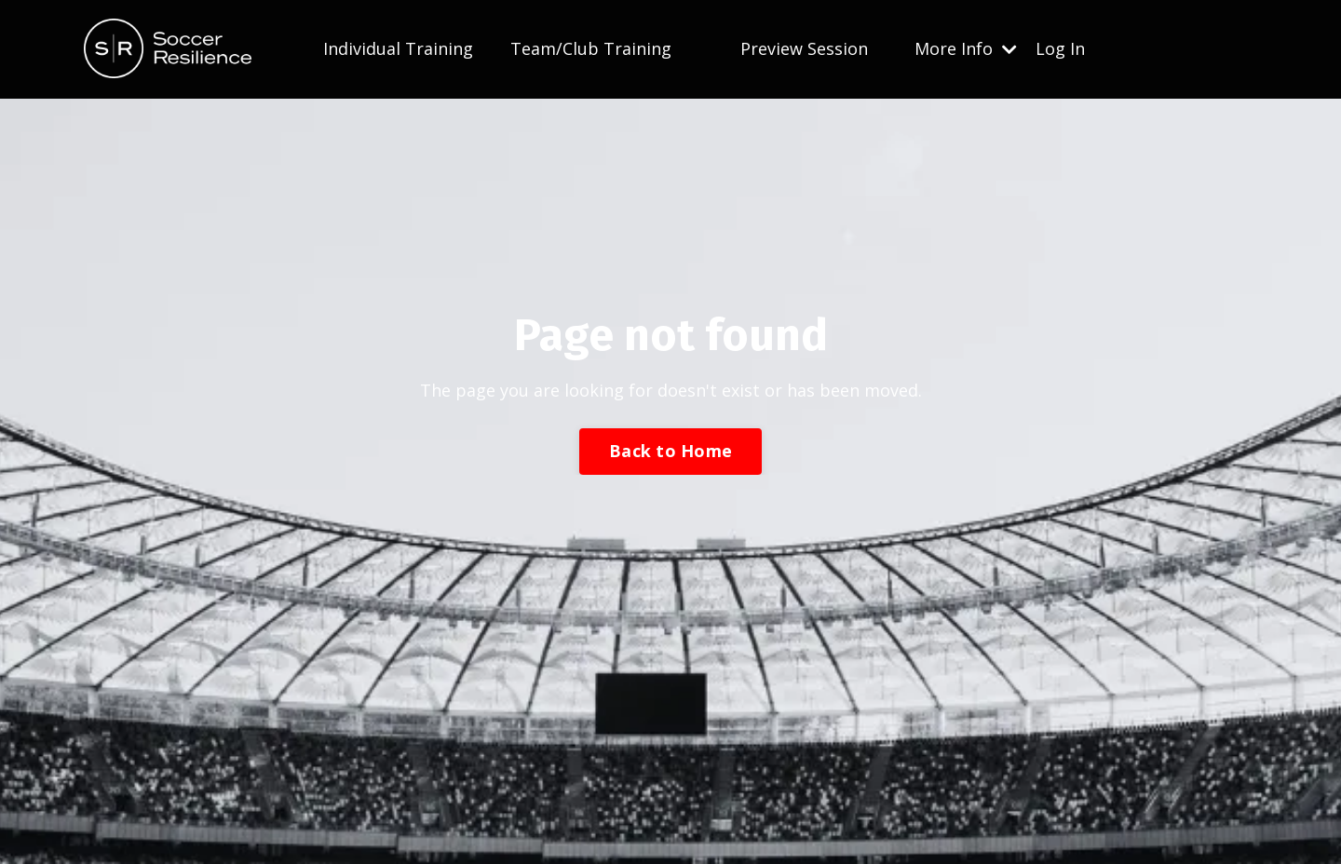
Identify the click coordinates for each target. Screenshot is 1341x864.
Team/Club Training (590, 48)
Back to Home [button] (670, 450)
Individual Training (398, 48)
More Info (965, 48)
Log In (1060, 48)
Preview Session (804, 48)
